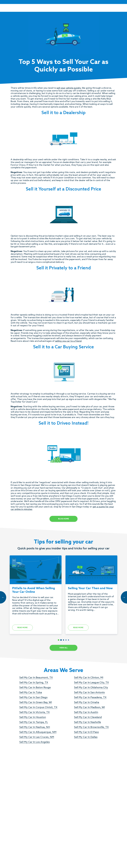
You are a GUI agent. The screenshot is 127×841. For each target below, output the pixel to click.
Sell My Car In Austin (86, 712)
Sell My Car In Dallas (85, 737)
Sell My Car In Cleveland (88, 717)
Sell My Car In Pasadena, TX (90, 697)
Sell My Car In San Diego (33, 697)
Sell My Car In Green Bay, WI (35, 702)
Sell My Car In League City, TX (91, 682)
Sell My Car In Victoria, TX (34, 712)
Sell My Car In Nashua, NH (34, 727)
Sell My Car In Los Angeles (34, 742)
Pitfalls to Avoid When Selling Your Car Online (33, 590)
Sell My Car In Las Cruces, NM (36, 737)
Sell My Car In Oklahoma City (91, 687)
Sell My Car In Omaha (86, 702)
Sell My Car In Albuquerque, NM (37, 732)
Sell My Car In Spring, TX (33, 682)
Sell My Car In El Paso (86, 732)
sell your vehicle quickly (69, 88)
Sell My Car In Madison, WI (89, 707)
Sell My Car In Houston (32, 717)
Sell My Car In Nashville (87, 722)
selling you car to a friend (68, 341)
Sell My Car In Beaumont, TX (36, 677)
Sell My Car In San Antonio (89, 692)
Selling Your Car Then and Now (90, 588)
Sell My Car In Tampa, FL (33, 722)
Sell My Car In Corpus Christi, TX (38, 707)
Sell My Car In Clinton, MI (88, 677)
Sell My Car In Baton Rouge (35, 687)
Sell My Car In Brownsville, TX (91, 727)
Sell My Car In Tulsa (30, 692)
